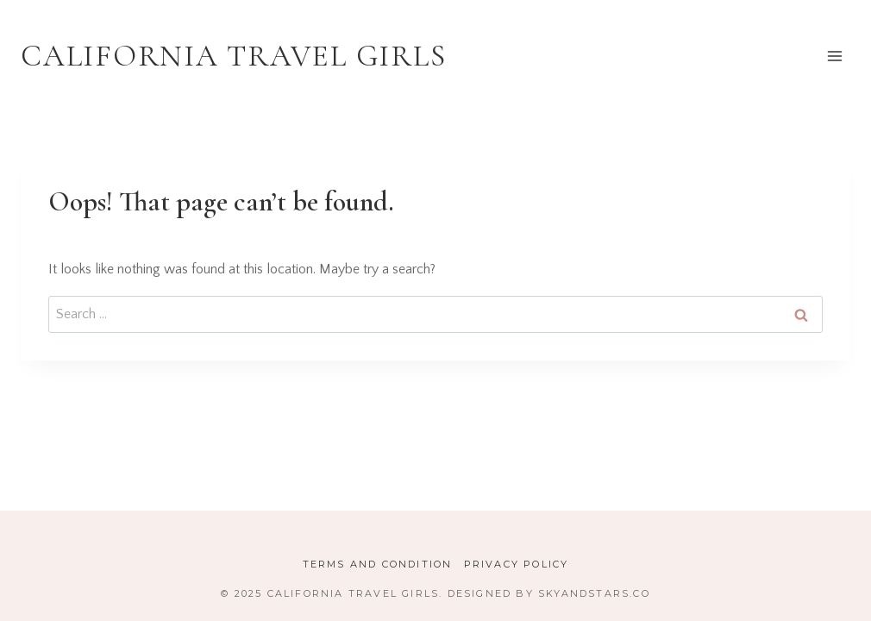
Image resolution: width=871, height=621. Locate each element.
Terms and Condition (378, 564)
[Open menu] (834, 55)
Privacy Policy (516, 564)
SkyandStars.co (594, 593)
